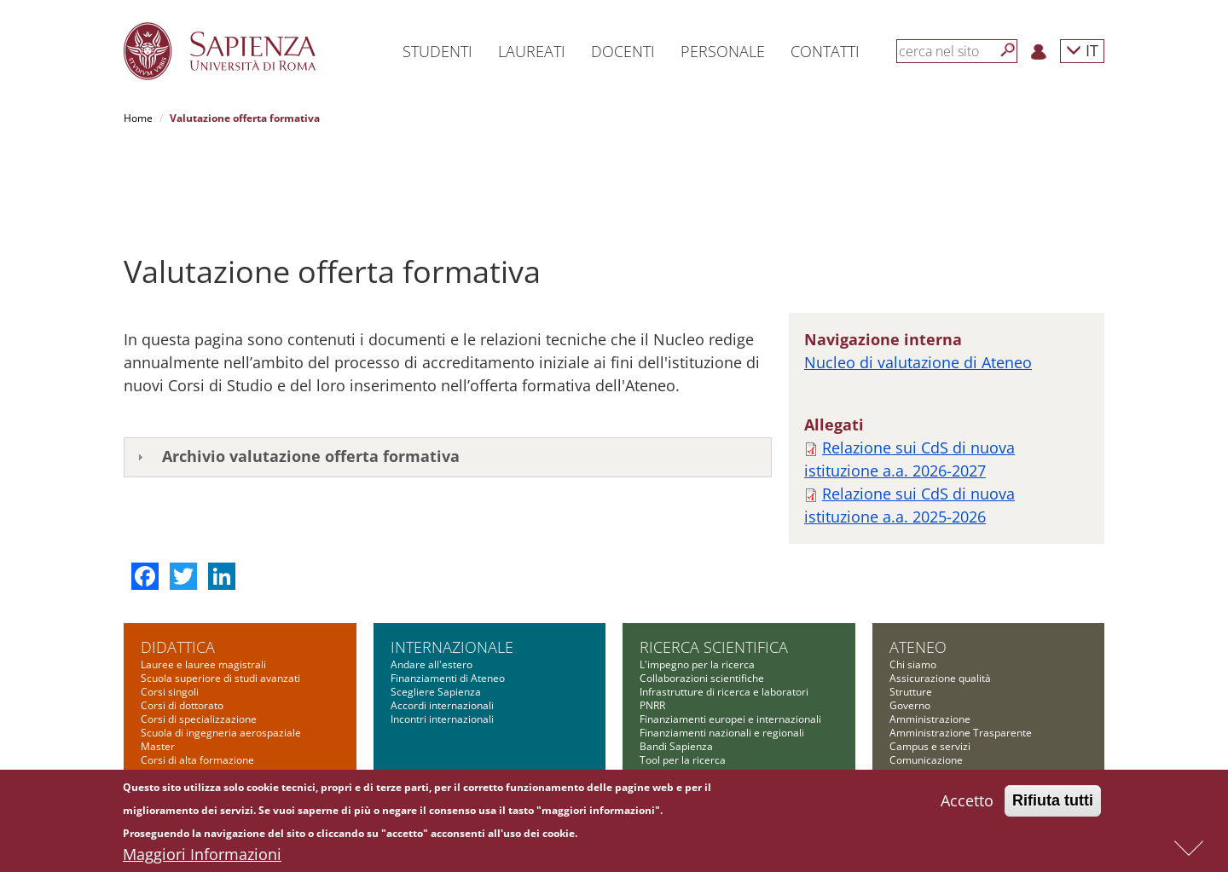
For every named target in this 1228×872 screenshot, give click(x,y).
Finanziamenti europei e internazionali (730, 633)
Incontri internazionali (442, 633)
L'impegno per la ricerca (697, 578)
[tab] (448, 371)
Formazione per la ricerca (701, 687)
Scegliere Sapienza (436, 605)
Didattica (178, 561)
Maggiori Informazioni (202, 854)
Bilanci (905, 728)
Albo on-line (917, 755)
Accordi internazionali (442, 619)
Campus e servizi (929, 660)
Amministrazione (929, 633)
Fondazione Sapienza (939, 687)
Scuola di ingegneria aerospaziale (221, 646)
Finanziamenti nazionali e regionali (722, 646)
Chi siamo (912, 578)
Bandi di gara (921, 701)
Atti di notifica (921, 742)
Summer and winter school (204, 701)
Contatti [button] (825, 51)
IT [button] (1082, 50)
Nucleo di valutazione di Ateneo (918, 276)
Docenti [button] (623, 51)
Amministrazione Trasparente (960, 646)
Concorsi (910, 714)
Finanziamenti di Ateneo (448, 592)
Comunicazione (926, 674)
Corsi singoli (170, 605)
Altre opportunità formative (205, 714)
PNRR (652, 619)
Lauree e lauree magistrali (203, 578)
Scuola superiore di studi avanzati (220, 592)
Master (158, 660)
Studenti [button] (437, 51)
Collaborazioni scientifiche (702, 592)
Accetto (967, 800)
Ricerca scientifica (714, 561)
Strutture (910, 605)
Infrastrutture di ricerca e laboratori (724, 605)
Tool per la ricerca (683, 674)
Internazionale (452, 561)
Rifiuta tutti (1052, 800)
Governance (669, 701)
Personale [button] (723, 51)
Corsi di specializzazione (199, 633)
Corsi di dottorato (182, 619)
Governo (909, 619)
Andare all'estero (431, 578)
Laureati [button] (531, 51)
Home (138, 118)
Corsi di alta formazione (197, 674)
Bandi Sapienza (676, 660)
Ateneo (918, 561)
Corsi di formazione (187, 687)
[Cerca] (1008, 50)
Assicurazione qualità (940, 592)
